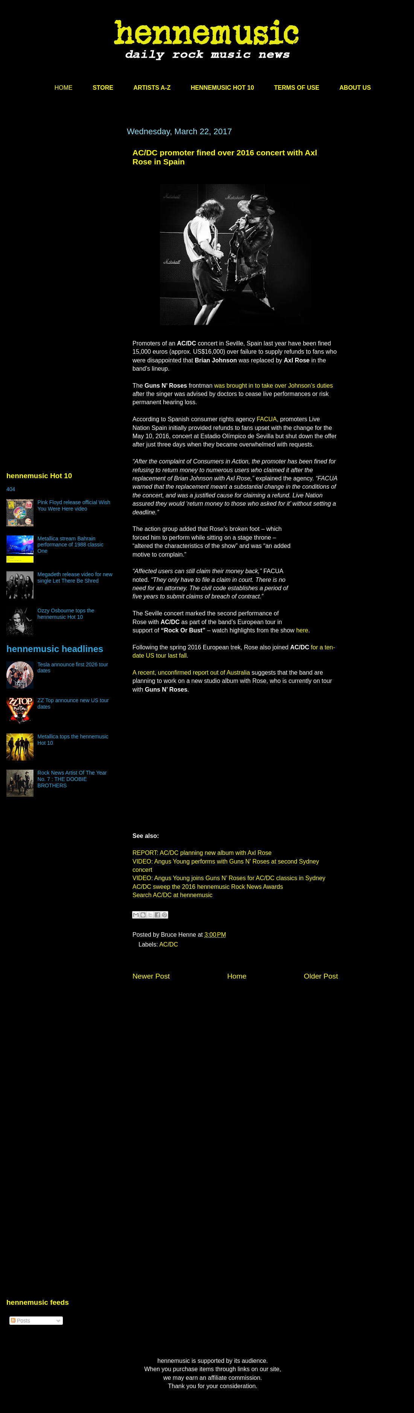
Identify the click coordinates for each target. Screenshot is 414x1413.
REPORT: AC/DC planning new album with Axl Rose (202, 853)
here (302, 630)
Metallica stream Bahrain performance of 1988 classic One (71, 544)
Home (237, 976)
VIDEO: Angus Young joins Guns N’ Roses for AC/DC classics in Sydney (229, 878)
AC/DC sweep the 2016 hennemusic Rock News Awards (207, 887)
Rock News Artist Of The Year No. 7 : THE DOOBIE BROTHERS (72, 779)
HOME (64, 87)
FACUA (267, 419)
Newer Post (151, 976)
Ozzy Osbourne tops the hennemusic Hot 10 (66, 614)
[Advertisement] (70, 222)
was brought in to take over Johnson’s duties (273, 385)
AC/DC (168, 944)
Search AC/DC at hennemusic (172, 895)
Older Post (321, 976)
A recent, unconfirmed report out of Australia (191, 672)
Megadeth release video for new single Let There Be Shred (75, 577)
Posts (20, 1321)
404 (10, 489)
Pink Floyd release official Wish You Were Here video (74, 505)
